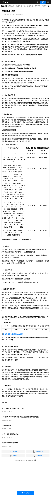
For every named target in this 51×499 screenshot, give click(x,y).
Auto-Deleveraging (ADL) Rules (13, 408)
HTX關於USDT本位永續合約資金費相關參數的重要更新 (20, 417)
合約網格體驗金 (7, 425)
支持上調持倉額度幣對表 (10, 434)
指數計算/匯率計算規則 (10, 443)
